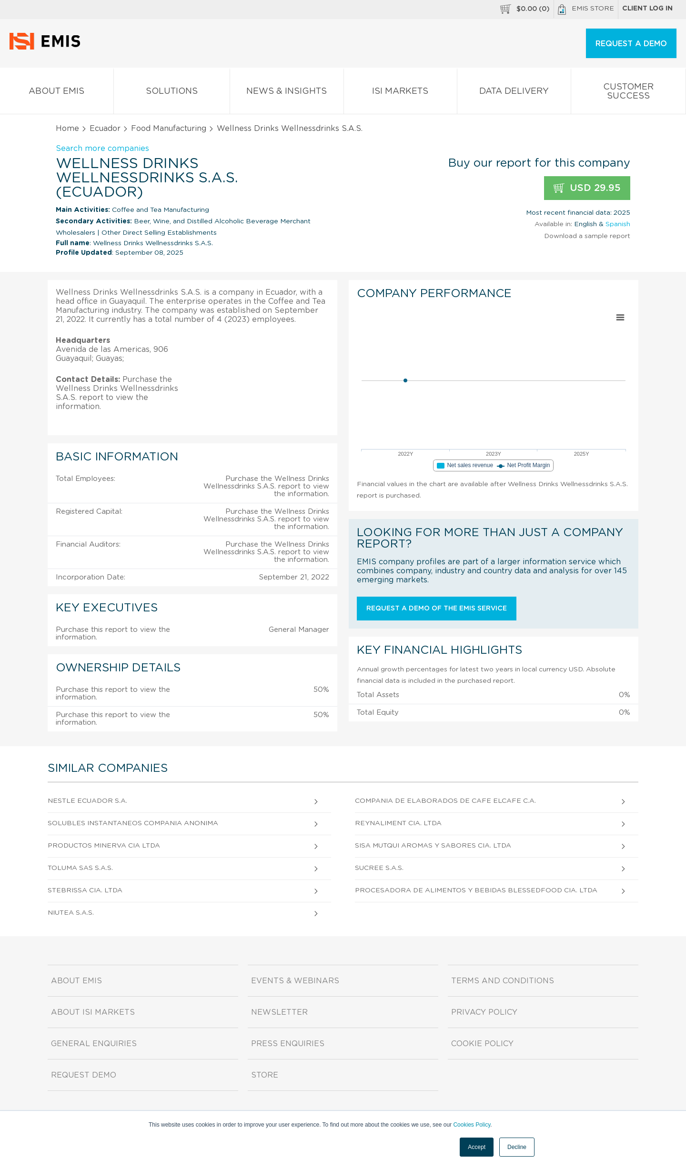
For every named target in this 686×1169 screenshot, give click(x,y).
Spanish (617, 224)
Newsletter (279, 1012)
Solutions (172, 93)
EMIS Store (586, 9)
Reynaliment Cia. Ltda (398, 823)
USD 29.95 (587, 188)
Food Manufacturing (168, 128)
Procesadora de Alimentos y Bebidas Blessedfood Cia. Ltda (476, 890)
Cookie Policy (482, 1044)
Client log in (647, 8)
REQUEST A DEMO (631, 44)
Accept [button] (476, 1147)
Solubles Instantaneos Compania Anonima (133, 823)
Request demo (83, 1075)
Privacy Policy (484, 1012)
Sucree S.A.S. (379, 868)
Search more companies (102, 148)
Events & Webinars (295, 981)
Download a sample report (587, 236)
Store (264, 1075)
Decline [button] (516, 1147)
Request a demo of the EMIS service (436, 608)
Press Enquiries (287, 1044)
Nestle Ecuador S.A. (87, 801)
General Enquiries (94, 1044)
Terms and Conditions (502, 981)
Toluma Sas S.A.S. (80, 868)
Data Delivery (514, 93)
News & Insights (287, 93)
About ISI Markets (93, 1012)
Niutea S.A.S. (71, 912)
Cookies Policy (471, 1124)
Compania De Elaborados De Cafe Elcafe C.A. (445, 801)
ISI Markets (400, 93)
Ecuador (105, 128)
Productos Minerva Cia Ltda (104, 845)
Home (67, 128)
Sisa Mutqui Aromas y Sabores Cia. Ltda (433, 845)
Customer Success (628, 93)
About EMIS (57, 93)
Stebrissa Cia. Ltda (85, 890)
